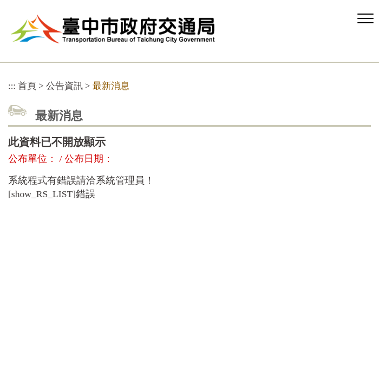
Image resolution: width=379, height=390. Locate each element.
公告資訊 (64, 86)
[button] (365, 19)
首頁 (27, 86)
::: (12, 86)
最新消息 (111, 86)
